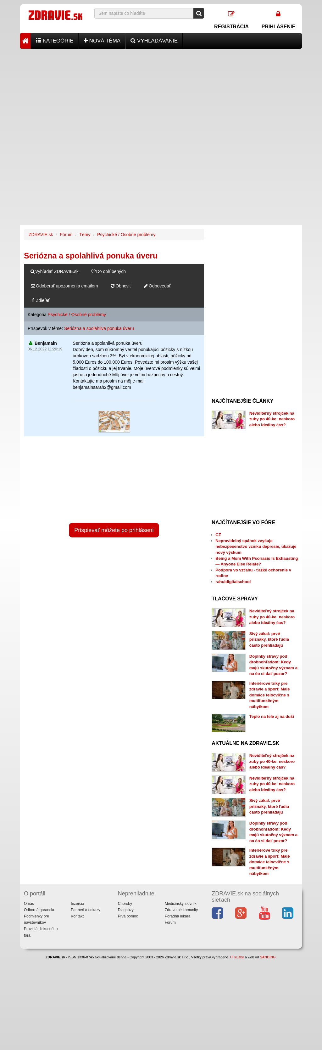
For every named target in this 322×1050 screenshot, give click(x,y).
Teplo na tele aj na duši (271, 716)
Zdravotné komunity (181, 910)
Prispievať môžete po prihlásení (114, 530)
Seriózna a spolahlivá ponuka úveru (99, 328)
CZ (218, 534)
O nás (29, 903)
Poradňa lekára (177, 916)
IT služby (237, 957)
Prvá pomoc (128, 916)
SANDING (267, 957)
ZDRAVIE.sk (41, 234)
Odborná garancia (39, 910)
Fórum (66, 234)
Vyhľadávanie (154, 41)
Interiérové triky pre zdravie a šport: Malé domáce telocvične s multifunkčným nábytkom (269, 695)
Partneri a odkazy (85, 910)
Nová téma (102, 41)
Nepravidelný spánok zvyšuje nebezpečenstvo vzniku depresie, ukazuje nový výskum (255, 546)
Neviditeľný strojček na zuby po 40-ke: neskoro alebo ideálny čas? (272, 419)
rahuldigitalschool (233, 581)
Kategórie (55, 41)
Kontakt (77, 916)
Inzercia (77, 903)
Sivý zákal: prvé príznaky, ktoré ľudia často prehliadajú (269, 639)
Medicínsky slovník (181, 903)
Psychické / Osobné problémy (126, 234)
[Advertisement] (161, 93)
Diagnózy (126, 910)
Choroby (125, 903)
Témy (84, 234)
